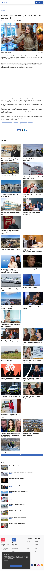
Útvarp (28, 548)
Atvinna (36, 543)
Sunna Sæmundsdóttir (5, 20)
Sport (28, 543)
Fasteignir (36, 541)
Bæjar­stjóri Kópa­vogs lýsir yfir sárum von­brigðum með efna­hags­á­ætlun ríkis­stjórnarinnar (10, 435)
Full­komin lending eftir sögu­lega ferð (16, 485)
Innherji (36, 540)
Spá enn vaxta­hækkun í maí (30, 287)
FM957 (36, 548)
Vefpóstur (14, 554)
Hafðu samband (15, 547)
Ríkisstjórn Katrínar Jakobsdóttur (6, 123)
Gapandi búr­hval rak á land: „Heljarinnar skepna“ (18, 491)
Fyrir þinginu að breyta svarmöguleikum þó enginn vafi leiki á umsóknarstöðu (32, 251)
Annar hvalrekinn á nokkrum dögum (10, 249)
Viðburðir (36, 544)
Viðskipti (28, 541)
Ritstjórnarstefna (15, 548)
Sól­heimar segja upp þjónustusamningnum (17, 517)
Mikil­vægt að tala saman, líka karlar (10, 452)
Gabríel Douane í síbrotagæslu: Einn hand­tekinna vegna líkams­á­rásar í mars (10, 416)
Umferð (13, 553)
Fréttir (28, 540)
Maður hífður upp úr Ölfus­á (8, 175)
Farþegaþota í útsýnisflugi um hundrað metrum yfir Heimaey (21, 472)
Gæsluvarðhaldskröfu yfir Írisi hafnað (32, 269)
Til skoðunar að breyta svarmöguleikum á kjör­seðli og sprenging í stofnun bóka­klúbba (9, 271)
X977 (36, 550)
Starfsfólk (14, 551)
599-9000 (4, 551)
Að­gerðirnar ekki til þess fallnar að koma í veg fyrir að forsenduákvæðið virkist (10, 232)
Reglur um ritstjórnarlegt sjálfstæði (5, 545)
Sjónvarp (28, 547)
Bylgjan (36, 547)
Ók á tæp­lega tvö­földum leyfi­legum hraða (17, 504)
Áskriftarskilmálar (15, 550)
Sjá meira (22, 454)
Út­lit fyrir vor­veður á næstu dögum (16, 510)
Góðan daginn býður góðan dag (9, 341)
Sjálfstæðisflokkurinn (23, 123)
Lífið (28, 544)
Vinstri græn (15, 123)
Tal (35, 551)
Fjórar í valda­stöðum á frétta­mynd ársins (17, 523)
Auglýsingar (14, 545)
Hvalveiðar (30, 123)
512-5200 (16, 544)
